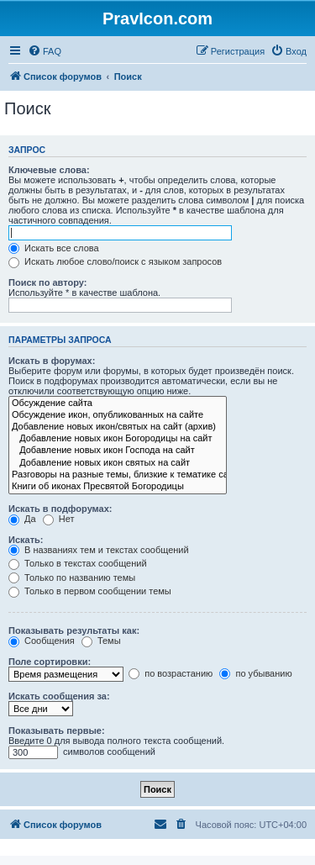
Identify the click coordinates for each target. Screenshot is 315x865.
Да (22, 519)
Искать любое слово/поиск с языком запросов (115, 261)
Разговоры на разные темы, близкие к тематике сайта (117, 475)
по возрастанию (171, 673)
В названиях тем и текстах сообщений (98, 550)
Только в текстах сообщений (77, 563)
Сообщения (41, 641)
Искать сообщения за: (59, 696)
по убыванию (255, 673)
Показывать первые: (56, 730)
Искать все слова (53, 248)
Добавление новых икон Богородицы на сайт (117, 439)
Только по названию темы (71, 577)
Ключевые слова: (49, 170)
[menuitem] (44, 51)
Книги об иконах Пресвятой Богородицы (117, 487)
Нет (59, 519)
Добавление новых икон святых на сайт (117, 463)
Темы (101, 641)
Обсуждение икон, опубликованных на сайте (117, 415)
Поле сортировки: (49, 662)
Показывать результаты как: (73, 630)
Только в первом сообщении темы (89, 591)
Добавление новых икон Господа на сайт (117, 450)
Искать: (25, 540)
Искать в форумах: (51, 361)
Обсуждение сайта (117, 403)
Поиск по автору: (47, 282)
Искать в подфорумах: (60, 509)
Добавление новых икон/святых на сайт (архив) (117, 427)
